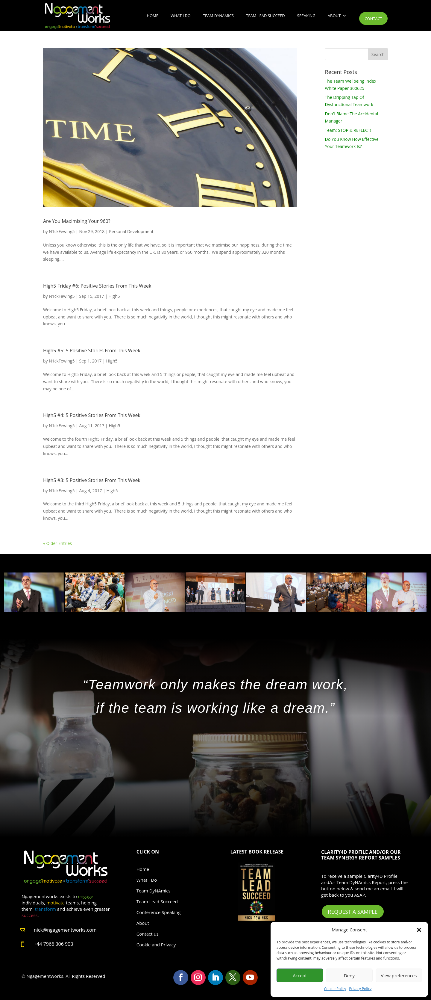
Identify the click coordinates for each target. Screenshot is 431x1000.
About (334, 15)
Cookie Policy (335, 988)
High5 (114, 296)
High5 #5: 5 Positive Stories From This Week (91, 350)
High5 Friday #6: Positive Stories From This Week (97, 286)
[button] (419, 930)
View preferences (399, 975)
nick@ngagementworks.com (65, 930)
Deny (349, 975)
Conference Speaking (158, 912)
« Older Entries (57, 543)
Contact (373, 18)
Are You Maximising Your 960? (76, 221)
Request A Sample (352, 911)
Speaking (306, 15)
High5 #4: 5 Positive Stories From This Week (91, 415)
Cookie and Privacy (156, 945)
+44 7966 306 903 (53, 944)
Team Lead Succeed (265, 15)
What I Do (181, 15)
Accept (300, 975)
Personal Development (131, 231)
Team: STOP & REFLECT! (348, 130)
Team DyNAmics (218, 15)
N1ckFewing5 (62, 231)
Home (152, 15)
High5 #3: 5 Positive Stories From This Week (91, 480)
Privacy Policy (360, 988)
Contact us (147, 934)
